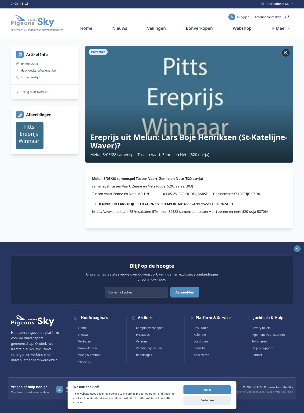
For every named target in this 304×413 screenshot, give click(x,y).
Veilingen (156, 28)
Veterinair (140, 341)
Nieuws (119, 28)
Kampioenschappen (148, 328)
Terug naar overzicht (33, 92)
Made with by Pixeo (280, 392)
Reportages (142, 355)
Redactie (198, 348)
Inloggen (243, 17)
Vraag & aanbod (87, 355)
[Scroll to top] (297, 248)
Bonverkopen (199, 28)
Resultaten (199, 328)
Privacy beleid (259, 328)
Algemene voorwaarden (266, 335)
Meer (280, 28)
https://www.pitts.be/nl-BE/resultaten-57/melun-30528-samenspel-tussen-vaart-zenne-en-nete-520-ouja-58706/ (180, 211)
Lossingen (199, 341)
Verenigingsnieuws (147, 348)
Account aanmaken (268, 17)
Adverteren (199, 355)
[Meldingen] (287, 16)
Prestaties (141, 335)
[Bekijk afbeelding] (29, 135)
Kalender (198, 335)
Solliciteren (257, 341)
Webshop (242, 28)
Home (86, 28)
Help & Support (260, 348)
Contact (254, 355)
